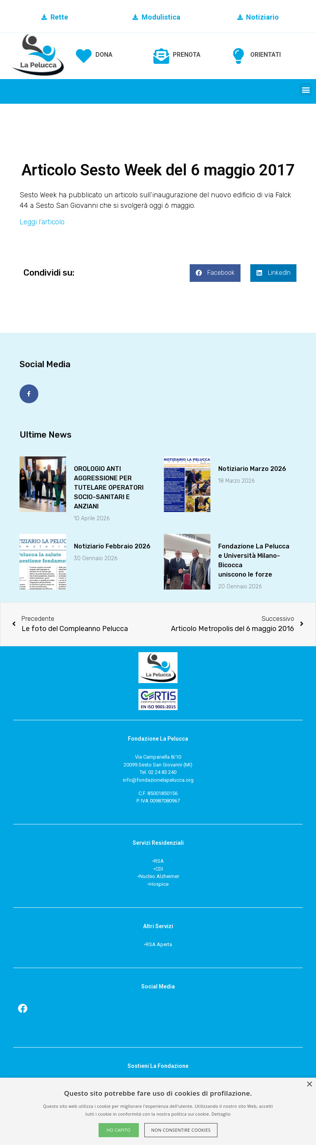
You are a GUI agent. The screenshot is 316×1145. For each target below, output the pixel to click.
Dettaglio (221, 1114)
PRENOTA (187, 54)
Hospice (159, 884)
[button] (305, 89)
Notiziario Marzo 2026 (252, 468)
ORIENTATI (265, 54)
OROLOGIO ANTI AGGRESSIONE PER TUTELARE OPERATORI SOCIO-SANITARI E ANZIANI (109, 487)
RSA (159, 861)
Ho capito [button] (118, 1130)
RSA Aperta (159, 944)
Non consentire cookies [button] (181, 1130)
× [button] (309, 1084)
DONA (104, 54)
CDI (159, 869)
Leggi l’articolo (42, 222)
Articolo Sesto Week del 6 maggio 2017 (158, 170)
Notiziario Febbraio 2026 (112, 546)
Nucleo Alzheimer (159, 876)
